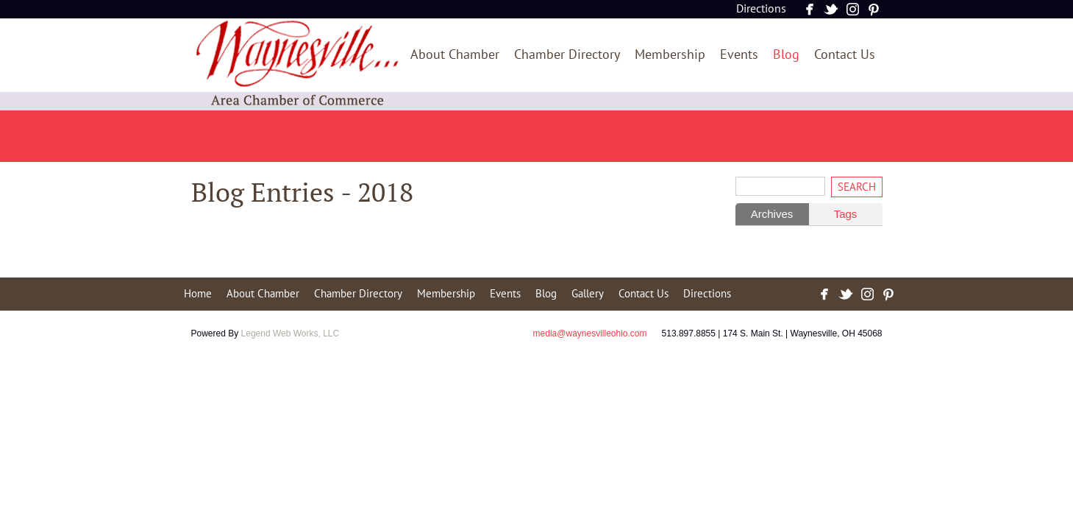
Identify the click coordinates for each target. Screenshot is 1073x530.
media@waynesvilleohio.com (590, 333)
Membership (670, 55)
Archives (772, 214)
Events (739, 55)
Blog (786, 55)
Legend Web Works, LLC (290, 333)
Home (198, 293)
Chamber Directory (567, 55)
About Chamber (454, 55)
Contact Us (844, 55)
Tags (846, 214)
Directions (761, 8)
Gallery (587, 293)
